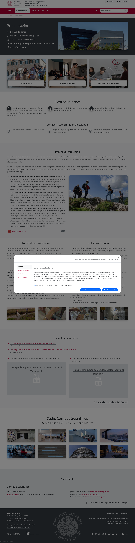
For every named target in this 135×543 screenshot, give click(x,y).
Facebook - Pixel (67, 285)
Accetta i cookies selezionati (90, 290)
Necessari (39, 285)
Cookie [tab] (20, 267)
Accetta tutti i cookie (110, 290)
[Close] (118, 257)
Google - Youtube (52, 285)
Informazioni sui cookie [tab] (23, 272)
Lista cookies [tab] (22, 277)
